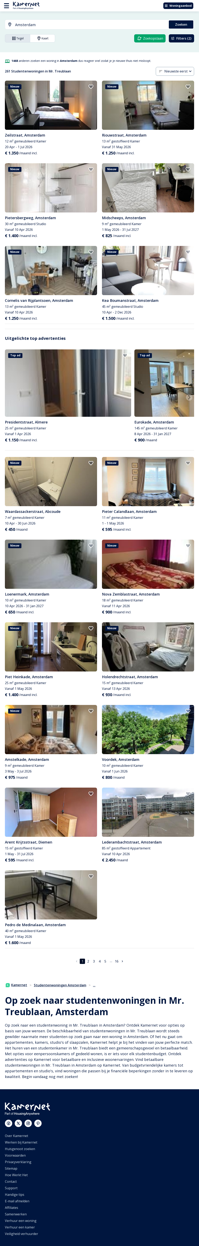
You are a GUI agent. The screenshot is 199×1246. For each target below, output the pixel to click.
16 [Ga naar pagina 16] (116, 961)
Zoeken (181, 24)
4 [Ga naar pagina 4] (100, 961)
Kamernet (16, 985)
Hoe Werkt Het (16, 1175)
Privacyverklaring (18, 1162)
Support (11, 1188)
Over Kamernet (16, 1136)
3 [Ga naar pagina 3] (94, 961)
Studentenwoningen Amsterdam (60, 985)
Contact (11, 1181)
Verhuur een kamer (20, 1227)
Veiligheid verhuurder (21, 1234)
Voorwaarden (15, 1155)
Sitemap (11, 1168)
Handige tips (14, 1194)
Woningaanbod (178, 6)
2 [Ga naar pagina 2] (88, 961)
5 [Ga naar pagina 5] (105, 961)
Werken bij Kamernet (21, 1142)
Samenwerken (16, 1214)
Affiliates (11, 1207)
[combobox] (84, 25)
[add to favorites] (91, 87)
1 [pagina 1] (82, 961)
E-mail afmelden (17, 1201)
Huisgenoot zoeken (20, 1149)
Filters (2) (181, 38)
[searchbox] (90, 24)
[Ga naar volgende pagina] (122, 961)
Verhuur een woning (20, 1220)
